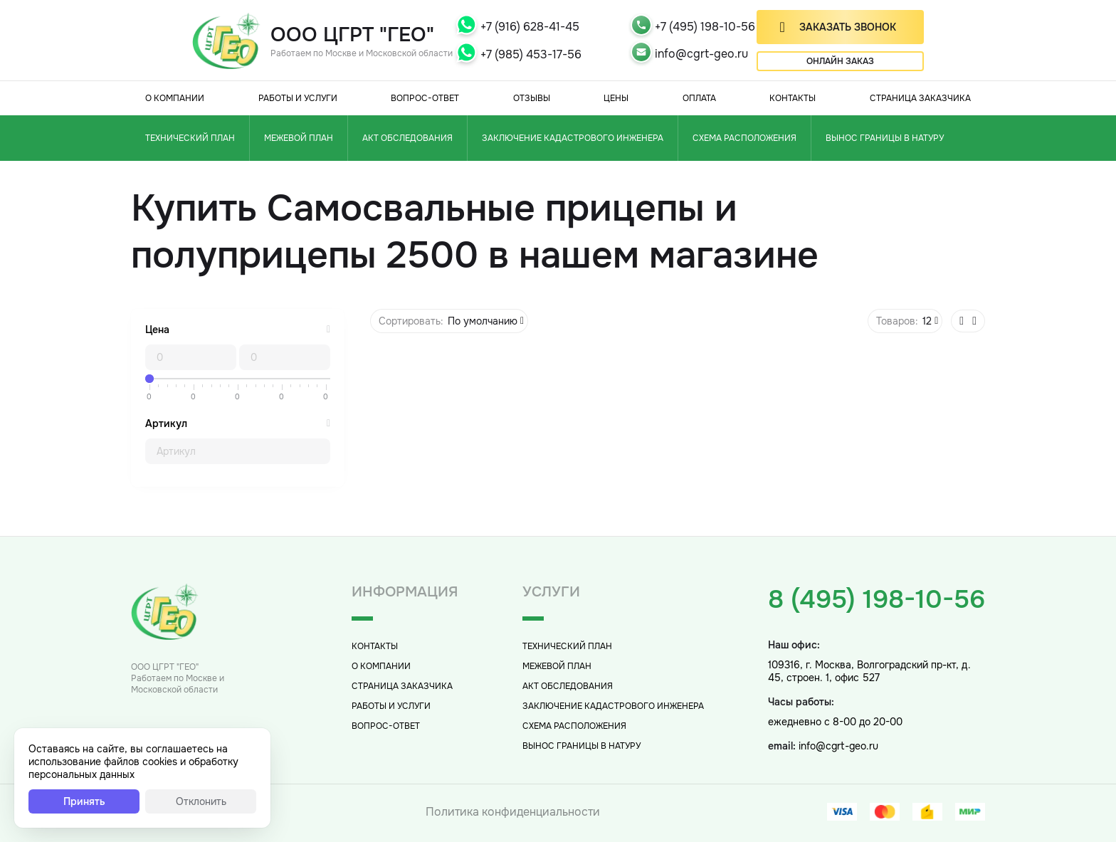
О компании (174, 98)
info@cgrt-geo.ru (701, 53)
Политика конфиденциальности (513, 811)
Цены (616, 98)
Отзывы (531, 98)
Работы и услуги (297, 98)
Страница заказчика (920, 98)
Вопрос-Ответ (425, 98)
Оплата (699, 98)
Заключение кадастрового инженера (572, 138)
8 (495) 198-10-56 (876, 599)
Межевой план (298, 138)
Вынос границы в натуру (885, 138)
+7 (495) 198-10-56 (705, 26)
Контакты (792, 98)
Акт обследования (407, 138)
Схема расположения (744, 138)
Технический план (190, 138)
